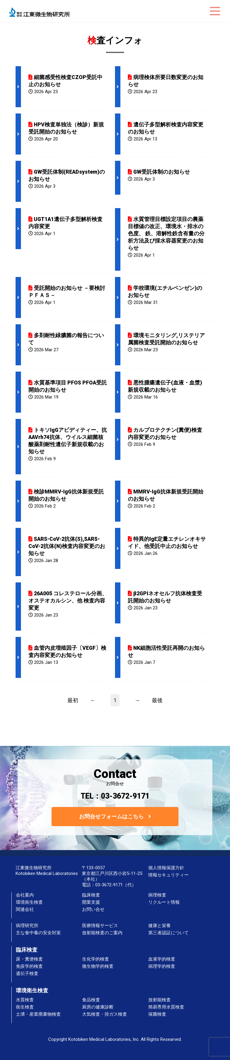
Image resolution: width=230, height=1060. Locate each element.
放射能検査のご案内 (102, 932)
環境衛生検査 (29, 902)
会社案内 (25, 895)
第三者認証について (168, 932)
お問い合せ (93, 909)
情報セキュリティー (168, 875)
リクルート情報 (164, 902)
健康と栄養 (159, 925)
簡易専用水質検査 (166, 1007)
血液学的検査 (161, 959)
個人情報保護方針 (166, 867)
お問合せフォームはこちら (111, 816)
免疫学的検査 (29, 966)
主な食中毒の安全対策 (38, 932)
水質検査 (25, 1000)
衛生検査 (25, 1007)
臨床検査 (91, 895)
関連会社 (25, 909)
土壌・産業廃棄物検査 (38, 1014)
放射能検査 (159, 1000)
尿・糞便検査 (29, 959)
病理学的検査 (161, 966)
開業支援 (91, 902)
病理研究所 (27, 925)
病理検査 (157, 895)
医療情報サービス (100, 925)
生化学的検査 (95, 959)
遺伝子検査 (27, 973)
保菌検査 (157, 1014)
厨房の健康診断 (98, 1007)
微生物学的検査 (98, 966)
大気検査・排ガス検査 (104, 1014)
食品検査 (91, 1000)
